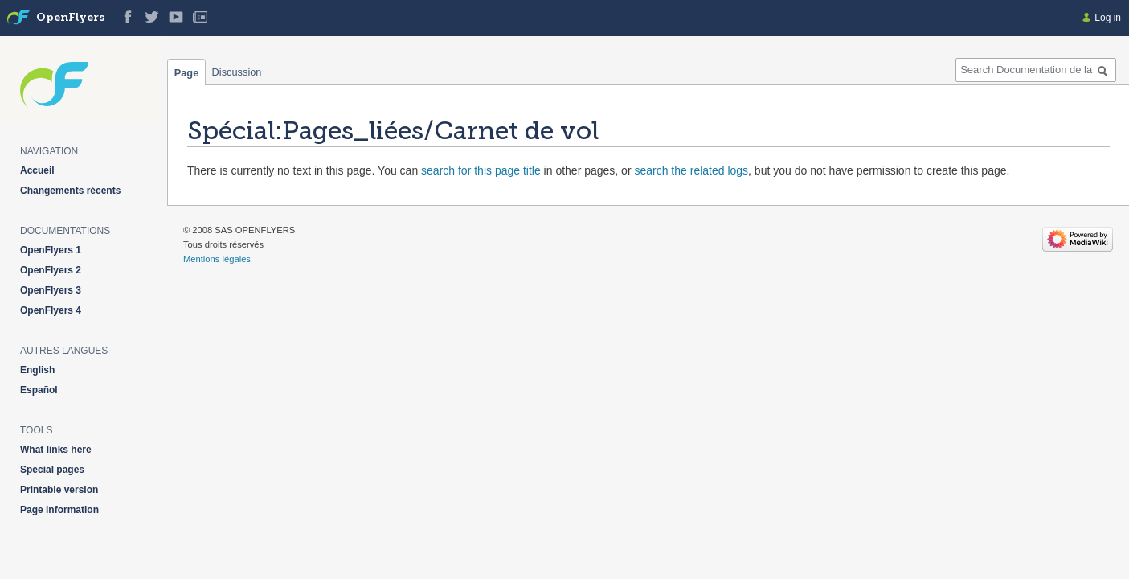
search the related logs (691, 170)
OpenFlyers (70, 18)
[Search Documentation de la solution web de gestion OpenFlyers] (1035, 70)
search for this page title (481, 170)
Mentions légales (217, 259)
